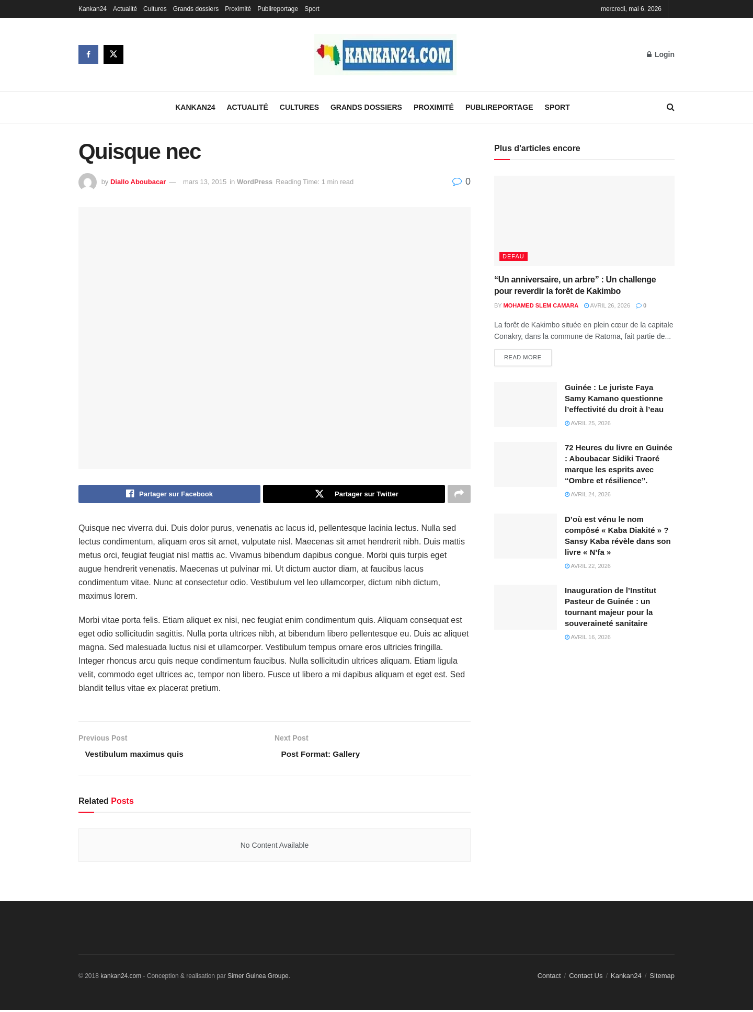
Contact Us (585, 978)
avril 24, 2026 (588, 495)
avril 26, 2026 (607, 305)
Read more (523, 358)
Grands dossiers (196, 9)
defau (513, 256)
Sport (312, 9)
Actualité (125, 9)
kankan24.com (120, 978)
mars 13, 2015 (204, 182)
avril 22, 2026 (588, 566)
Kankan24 (92, 9)
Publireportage (277, 9)
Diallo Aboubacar (138, 182)
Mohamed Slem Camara (541, 305)
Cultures (155, 9)
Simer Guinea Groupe (258, 978)
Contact (549, 978)
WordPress (254, 182)
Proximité (238, 9)
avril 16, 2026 (588, 637)
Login (661, 54)
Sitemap (662, 978)
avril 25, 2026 (588, 423)
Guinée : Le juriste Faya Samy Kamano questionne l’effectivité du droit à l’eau (614, 398)
